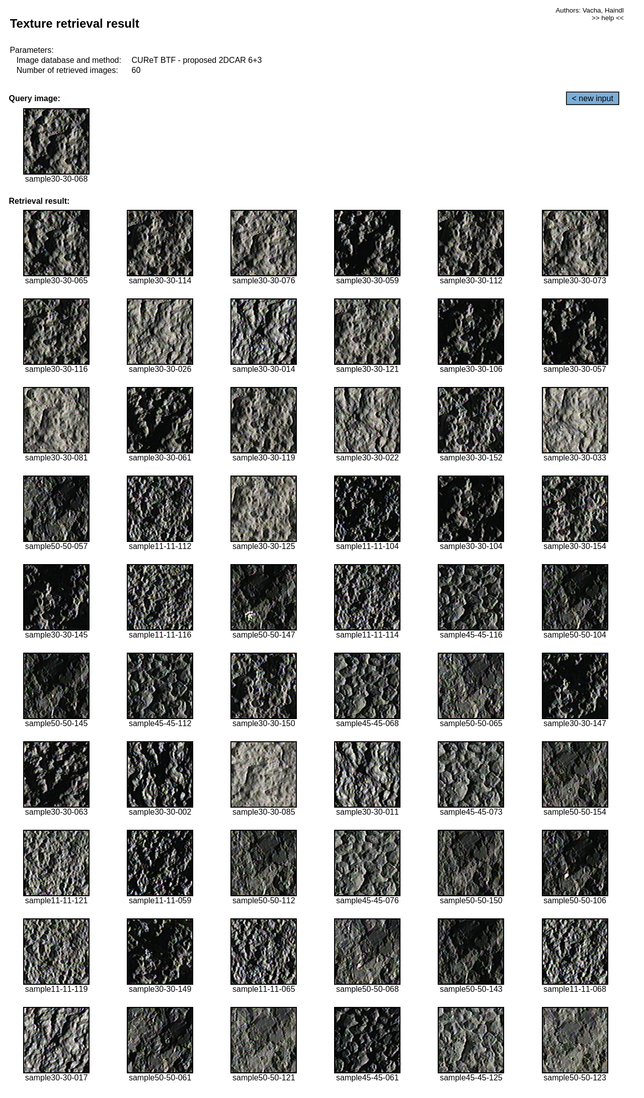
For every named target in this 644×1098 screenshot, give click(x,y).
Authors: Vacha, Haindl (589, 10)
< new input (592, 98)
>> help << (608, 18)
